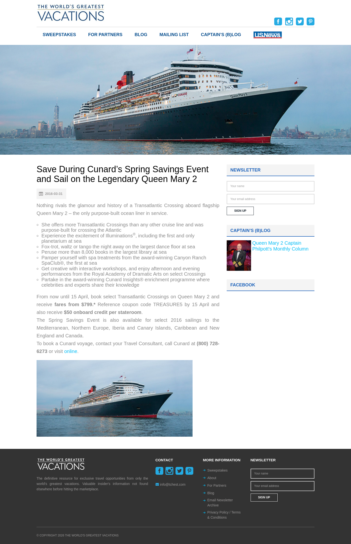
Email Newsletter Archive (220, 502)
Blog (141, 34)
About (211, 478)
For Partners (105, 34)
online (70, 351)
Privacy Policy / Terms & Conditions (224, 514)
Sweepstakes (59, 34)
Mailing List (174, 34)
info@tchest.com (170, 484)
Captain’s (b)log (221, 34)
